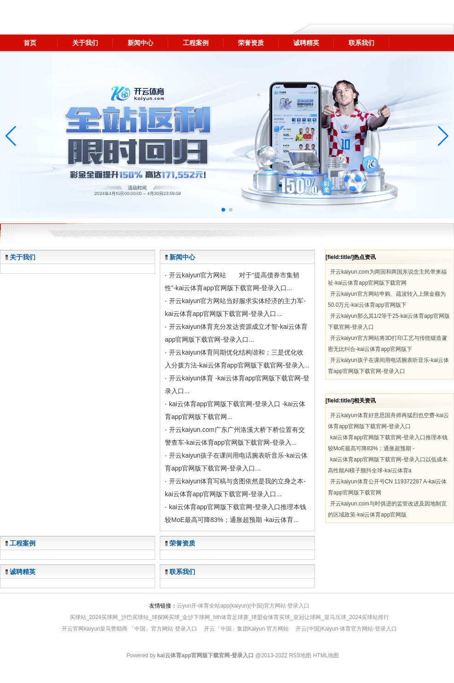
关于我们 (22, 257)
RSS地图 (300, 655)
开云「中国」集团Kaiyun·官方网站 (246, 629)
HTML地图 (326, 655)
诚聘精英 (22, 571)
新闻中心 (182, 257)
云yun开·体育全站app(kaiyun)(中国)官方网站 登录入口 (243, 606)
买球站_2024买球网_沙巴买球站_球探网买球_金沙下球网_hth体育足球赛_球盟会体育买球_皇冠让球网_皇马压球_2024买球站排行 (229, 617)
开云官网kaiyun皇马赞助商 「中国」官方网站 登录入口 (129, 629)
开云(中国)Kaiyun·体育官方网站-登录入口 (346, 629)
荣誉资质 (182, 543)
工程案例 (22, 543)
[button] (443, 136)
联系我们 (182, 571)
